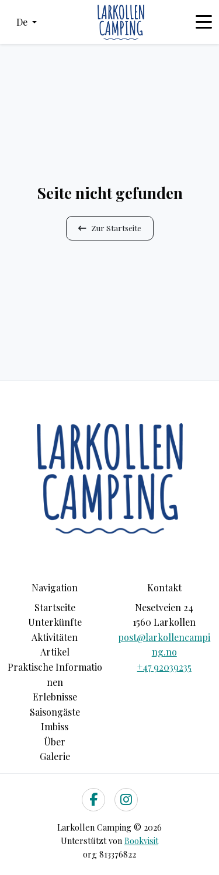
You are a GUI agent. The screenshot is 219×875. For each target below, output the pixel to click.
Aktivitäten (55, 637)
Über (54, 741)
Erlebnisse (55, 697)
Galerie (55, 756)
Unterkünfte (55, 622)
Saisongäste (55, 712)
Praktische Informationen (55, 674)
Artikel (54, 652)
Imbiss (54, 726)
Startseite (54, 607)
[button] (26, 22)
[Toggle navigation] (204, 22)
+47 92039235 (164, 667)
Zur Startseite (109, 227)
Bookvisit (141, 840)
